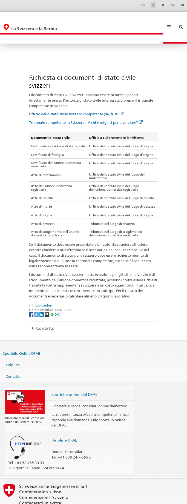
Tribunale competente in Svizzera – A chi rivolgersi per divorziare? (86, 104)
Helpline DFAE (64, 421)
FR (162, 5)
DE (143, 5)
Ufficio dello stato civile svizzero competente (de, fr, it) (76, 95)
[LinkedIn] (42, 296)
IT (153, 5)
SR (182, 5)
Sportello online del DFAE (74, 376)
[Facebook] (31, 296)
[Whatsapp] (52, 296)
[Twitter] (36, 296)
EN (172, 5)
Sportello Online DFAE (21, 335)
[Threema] (47, 296)
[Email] (57, 296)
